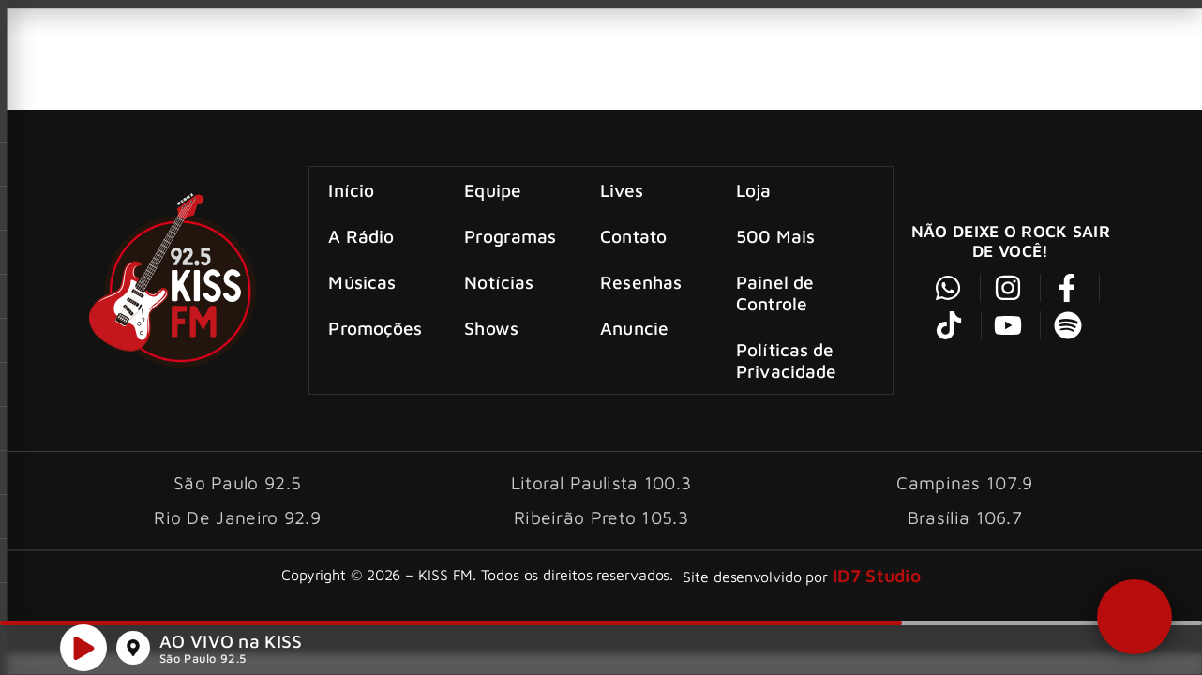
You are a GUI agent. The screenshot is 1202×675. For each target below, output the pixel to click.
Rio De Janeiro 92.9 (237, 515)
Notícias (499, 281)
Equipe (493, 189)
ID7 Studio (877, 573)
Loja (753, 189)
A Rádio (362, 235)
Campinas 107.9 (964, 480)
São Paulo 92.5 (202, 659)
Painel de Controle (775, 291)
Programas (511, 235)
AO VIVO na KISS (231, 641)
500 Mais (775, 235)
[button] (1133, 616)
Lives (621, 189)
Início (352, 189)
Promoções (376, 327)
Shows (492, 327)
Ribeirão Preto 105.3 (601, 515)
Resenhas (641, 281)
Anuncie (634, 327)
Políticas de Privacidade (786, 359)
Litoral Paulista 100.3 (601, 480)
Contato (633, 235)
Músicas (363, 281)
